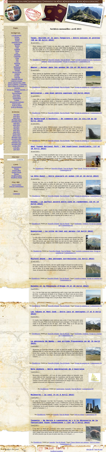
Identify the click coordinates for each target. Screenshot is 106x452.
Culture (17, 100)
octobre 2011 (16, 146)
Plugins (16, 169)
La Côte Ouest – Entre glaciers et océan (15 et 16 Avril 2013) (65, 176)
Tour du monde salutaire (17, 1)
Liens (80, 1)
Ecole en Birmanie (17, 107)
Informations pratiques (17, 102)
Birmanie (17, 54)
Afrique (16, 37)
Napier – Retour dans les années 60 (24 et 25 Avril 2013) (62, 67)
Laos (17, 61)
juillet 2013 (16, 125)
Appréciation (17, 98)
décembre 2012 (16, 137)
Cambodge (17, 56)
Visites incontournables (55, 61)
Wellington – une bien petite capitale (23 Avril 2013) (60, 93)
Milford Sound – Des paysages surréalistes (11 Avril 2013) (62, 259)
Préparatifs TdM (50, 1)
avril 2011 (16, 148)
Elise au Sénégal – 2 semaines (17, 84)
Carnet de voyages (16, 81)
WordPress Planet (16, 177)
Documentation (16, 167)
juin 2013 (16, 127)
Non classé (16, 95)
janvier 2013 (16, 135)
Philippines (17, 67)
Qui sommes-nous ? (35, 1)
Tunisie (17, 40)
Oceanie (16, 75)
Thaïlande (17, 68)
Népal (17, 65)
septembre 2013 (16, 121)
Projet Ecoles (70, 1)
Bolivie (17, 46)
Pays (60, 1)
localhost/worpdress (56, 451)
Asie (16, 53)
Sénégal (17, 39)
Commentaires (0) (96, 87)
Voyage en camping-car (70, 61)
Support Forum (16, 172)
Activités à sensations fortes (84, 60)
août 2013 (16, 123)
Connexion (16, 194)
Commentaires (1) (96, 196)
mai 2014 (16, 114)
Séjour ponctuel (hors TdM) (17, 82)
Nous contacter (91, 1)
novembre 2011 (16, 144)
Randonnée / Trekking (81, 223)
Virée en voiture (79, 414)
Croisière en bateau (80, 278)
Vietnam (17, 70)
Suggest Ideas (16, 170)
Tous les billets (16, 185)
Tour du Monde (17, 93)
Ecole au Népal (17, 105)
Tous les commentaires (16, 186)
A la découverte (16, 35)
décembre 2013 (16, 120)
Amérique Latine (17, 42)
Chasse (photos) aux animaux (80, 442)
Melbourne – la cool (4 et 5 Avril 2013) (52, 395)
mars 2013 (16, 132)
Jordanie (17, 74)
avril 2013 (16, 130)
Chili (17, 47)
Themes (16, 174)
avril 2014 (16, 116)
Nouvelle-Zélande (17, 79)
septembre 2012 (16, 142)
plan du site (90, 449)
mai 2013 (16, 128)
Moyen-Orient (16, 72)
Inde (17, 60)
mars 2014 (16, 118)
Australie (17, 77)
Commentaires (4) (84, 61)
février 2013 (16, 134)
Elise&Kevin (37, 60)
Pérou (17, 51)
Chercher (15, 157)
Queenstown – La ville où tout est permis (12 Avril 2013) (62, 231)
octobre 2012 (16, 141)
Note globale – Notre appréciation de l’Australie (57, 369)
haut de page (99, 449)
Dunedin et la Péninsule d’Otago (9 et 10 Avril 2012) (60, 286)
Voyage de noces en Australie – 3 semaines (17, 90)
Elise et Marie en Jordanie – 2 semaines (17, 87)
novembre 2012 (16, 139)
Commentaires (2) (96, 140)
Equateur (17, 49)
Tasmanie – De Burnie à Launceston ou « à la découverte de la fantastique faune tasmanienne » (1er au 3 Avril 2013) (64, 421)
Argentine (17, 44)
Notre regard (16, 97)
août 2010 (16, 149)
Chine (17, 58)
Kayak (80, 168)
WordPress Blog (16, 176)
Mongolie (17, 63)
